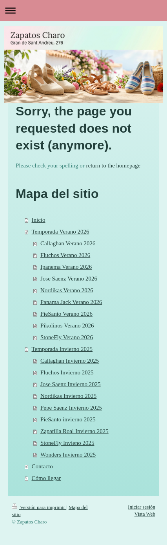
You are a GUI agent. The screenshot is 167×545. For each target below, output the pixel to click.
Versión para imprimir (39, 507)
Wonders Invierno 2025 (68, 454)
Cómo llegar (46, 478)
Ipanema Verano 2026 (66, 267)
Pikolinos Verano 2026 (67, 325)
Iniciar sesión (141, 507)
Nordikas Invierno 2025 (68, 396)
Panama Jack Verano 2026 (71, 302)
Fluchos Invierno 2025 (67, 372)
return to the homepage (113, 165)
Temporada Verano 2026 (60, 231)
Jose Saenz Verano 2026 (68, 278)
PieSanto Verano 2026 (66, 314)
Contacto (42, 466)
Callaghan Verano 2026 (68, 243)
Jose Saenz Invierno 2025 (70, 384)
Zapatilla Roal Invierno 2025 (74, 431)
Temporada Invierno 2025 (62, 349)
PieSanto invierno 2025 (68, 419)
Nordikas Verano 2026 (66, 290)
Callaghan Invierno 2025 (69, 361)
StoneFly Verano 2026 (66, 337)
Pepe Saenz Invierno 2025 (71, 408)
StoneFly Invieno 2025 (67, 443)
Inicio (38, 220)
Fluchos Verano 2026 (65, 255)
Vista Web (144, 514)
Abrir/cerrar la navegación (83, 10)
